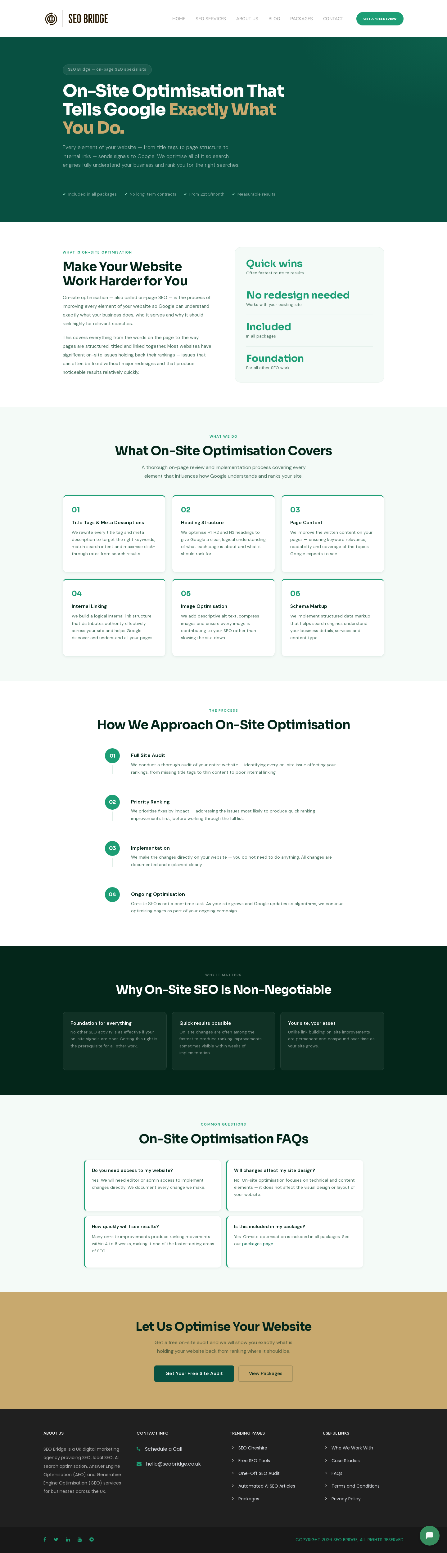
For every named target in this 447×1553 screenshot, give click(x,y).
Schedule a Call (163, 1449)
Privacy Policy (346, 1499)
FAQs (337, 1473)
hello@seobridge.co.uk (173, 1463)
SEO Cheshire (252, 1448)
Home (178, 19)
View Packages (265, 1373)
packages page (257, 1243)
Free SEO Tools (254, 1461)
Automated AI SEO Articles (266, 1486)
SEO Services (211, 19)
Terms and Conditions (356, 1486)
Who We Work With (352, 1448)
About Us (247, 19)
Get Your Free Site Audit (194, 1373)
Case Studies (346, 1461)
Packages (301, 19)
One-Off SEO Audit (259, 1473)
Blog (274, 19)
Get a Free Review (380, 18)
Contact (333, 19)
